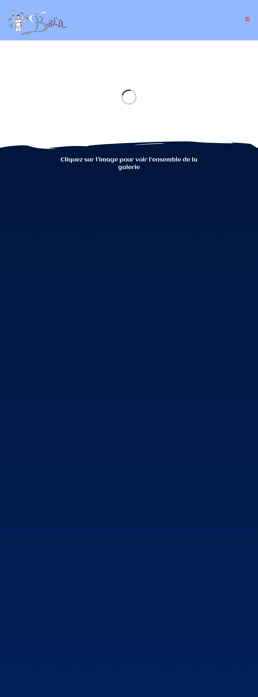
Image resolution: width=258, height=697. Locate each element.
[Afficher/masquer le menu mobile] (247, 19)
